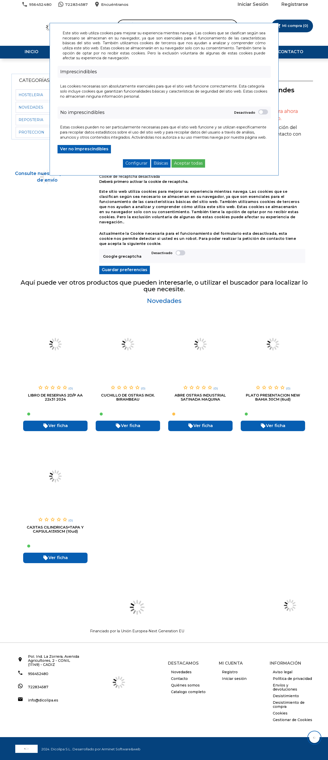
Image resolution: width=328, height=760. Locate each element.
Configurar (136, 163)
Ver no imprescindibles (84, 149)
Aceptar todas (188, 163)
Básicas (161, 163)
